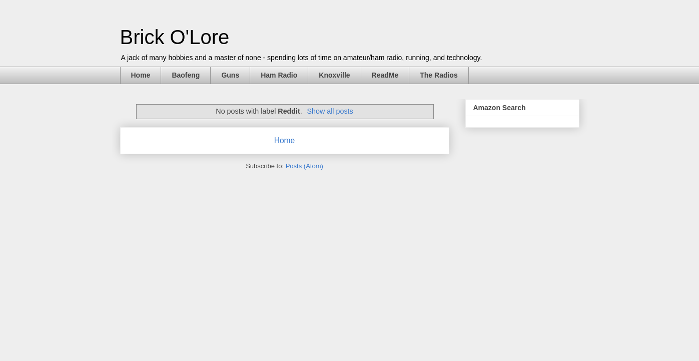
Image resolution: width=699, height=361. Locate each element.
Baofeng (186, 75)
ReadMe (385, 75)
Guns (230, 75)
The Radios (438, 75)
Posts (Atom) (304, 166)
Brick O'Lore (175, 37)
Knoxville (334, 75)
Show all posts (330, 111)
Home (141, 75)
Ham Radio (279, 75)
